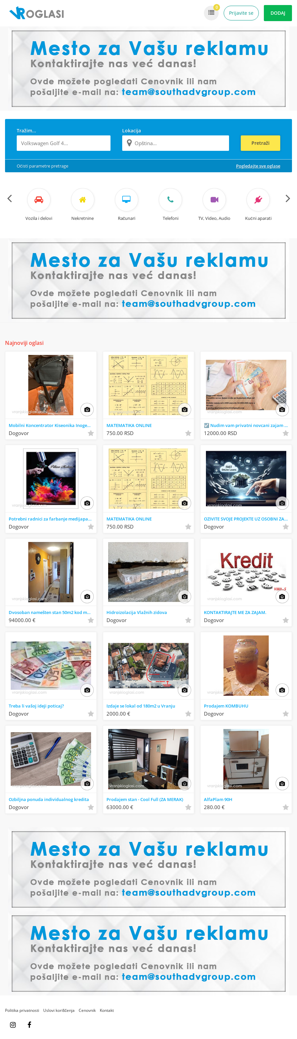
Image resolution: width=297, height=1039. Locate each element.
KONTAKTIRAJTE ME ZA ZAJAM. (235, 612)
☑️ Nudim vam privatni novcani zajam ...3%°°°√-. (248, 425)
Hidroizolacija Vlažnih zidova (136, 612)
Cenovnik (87, 1010)
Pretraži (260, 143)
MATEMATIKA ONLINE (129, 425)
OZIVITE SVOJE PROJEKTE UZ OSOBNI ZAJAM (248, 519)
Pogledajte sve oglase (258, 166)
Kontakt (107, 1010)
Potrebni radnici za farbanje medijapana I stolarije (52, 519)
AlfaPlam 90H (218, 799)
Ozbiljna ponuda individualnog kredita (49, 799)
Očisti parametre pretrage (42, 166)
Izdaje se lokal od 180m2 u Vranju (140, 706)
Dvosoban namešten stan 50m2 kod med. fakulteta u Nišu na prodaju (52, 612)
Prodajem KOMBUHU (226, 706)
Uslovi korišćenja (59, 1010)
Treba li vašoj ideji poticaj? (36, 706)
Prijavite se (241, 13)
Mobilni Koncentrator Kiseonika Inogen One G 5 (52, 425)
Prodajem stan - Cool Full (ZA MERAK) (144, 799)
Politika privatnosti (22, 1010)
